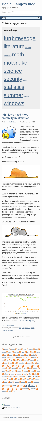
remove (16, 376)
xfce (10, 391)
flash (11, 363)
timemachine (7, 385)
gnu (10, 365)
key (30, 368)
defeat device (11, 357)
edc (16, 360)
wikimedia (25, 388)
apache (19, 349)
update (26, 96)
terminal (29, 382)
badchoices (16, 352)
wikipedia (33, 388)
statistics (14, 87)
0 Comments (9, 325)
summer (13, 95)
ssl (32, 379)
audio (36, 349)
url (38, 385)
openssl (12, 373)
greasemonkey (27, 365)
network (6, 373)
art (20, 328)
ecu (11, 360)
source (18, 321)
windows (14, 103)
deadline (33, 355)
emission (32, 360)
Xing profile (7, 405)
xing (14, 391)
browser (38, 352)
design (18, 357)
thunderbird (36, 382)
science (13, 71)
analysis (6, 349)
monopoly (19, 371)
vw (14, 388)
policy (35, 373)
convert (22, 355)
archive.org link (28, 321)
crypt (27, 355)
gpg (21, 365)
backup (10, 352)
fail (37, 360)
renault (22, 376)
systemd (23, 382)
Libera (13, 407)
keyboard (35, 368)
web (19, 388)
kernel (25, 368)
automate (4, 352)
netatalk (38, 371)
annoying (13, 349)
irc (8, 368)
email (20, 360)
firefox (5, 363)
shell (10, 379)
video (5, 388)
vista (10, 388)
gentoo (28, 363)
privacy (11, 376)
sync (11, 382)
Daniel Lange (13, 122)
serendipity (4, 379)
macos (13, 371)
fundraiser (21, 363)
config (16, 355)
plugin (30, 373)
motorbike (15, 63)
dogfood (34, 357)
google (15, 365)
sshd (28, 379)
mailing (28, 48)
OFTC (18, 407)
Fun (3, 325)
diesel (24, 357)
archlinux (30, 349)
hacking (35, 365)
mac (8, 371)
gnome (5, 365)
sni (14, 379)
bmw (17, 38)
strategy (37, 379)
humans (3, 368)
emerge (26, 360)
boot (33, 352)
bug (5, 355)
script (28, 376)
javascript (14, 368)
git (33, 363)
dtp (7, 360)
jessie (20, 368)
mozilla (32, 371)
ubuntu (14, 385)
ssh (23, 379)
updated (30, 385)
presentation (4, 376)
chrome (10, 355)
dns (28, 357)
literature (14, 46)
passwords (19, 373)
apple (25, 349)
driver (3, 360)
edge (30, 38)
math (18, 55)
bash (23, 352)
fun (7, 38)
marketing (8, 56)
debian (4, 357)
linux (3, 371)
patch (25, 373)
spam (25, 80)
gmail (38, 363)
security (13, 79)
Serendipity (13, 417)
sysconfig (16, 382)
